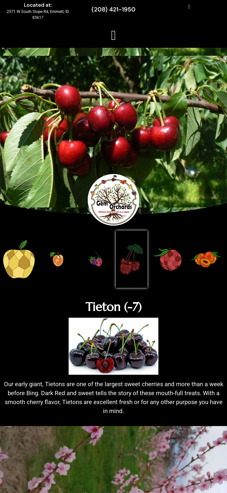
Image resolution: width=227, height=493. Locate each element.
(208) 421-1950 (113, 9)
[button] (189, 6)
